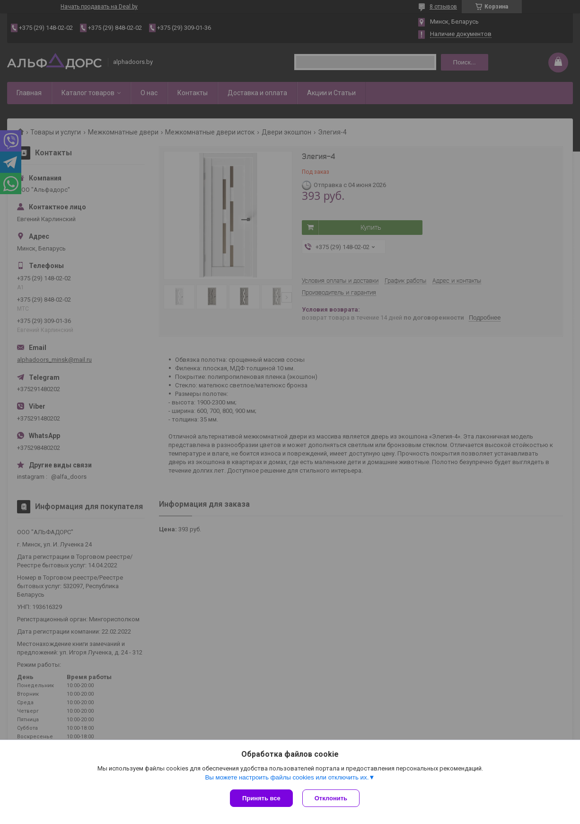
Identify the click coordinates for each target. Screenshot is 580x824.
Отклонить (331, 798)
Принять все (261, 798)
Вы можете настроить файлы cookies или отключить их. (287, 777)
